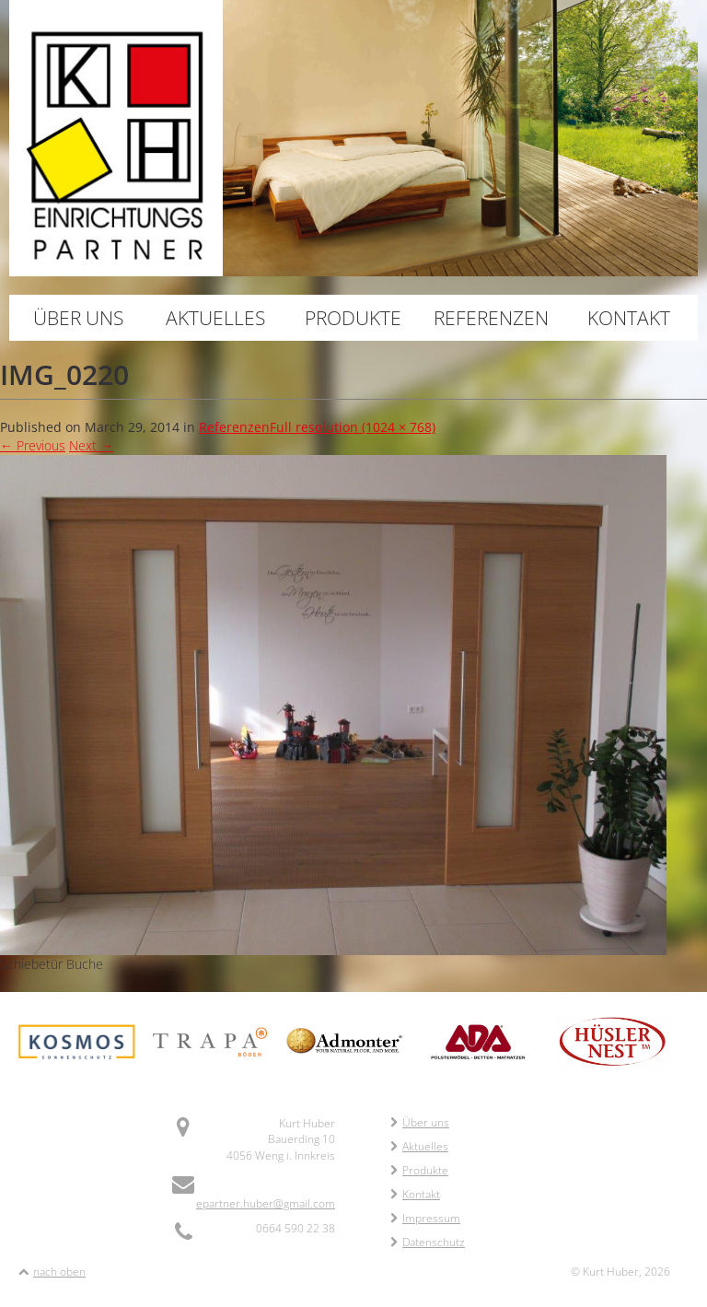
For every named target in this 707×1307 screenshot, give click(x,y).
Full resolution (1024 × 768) (352, 427)
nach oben (59, 1271)
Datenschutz (427, 1242)
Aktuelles (215, 318)
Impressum (425, 1218)
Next (91, 445)
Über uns (78, 318)
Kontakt (628, 318)
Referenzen (491, 318)
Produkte (353, 318)
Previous (32, 445)
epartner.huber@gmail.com (265, 1203)
